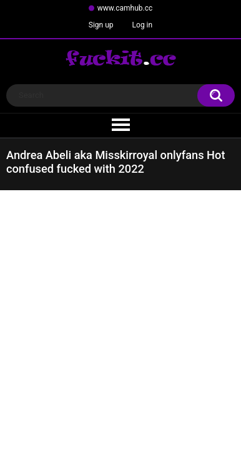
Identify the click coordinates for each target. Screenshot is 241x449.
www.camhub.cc (125, 8)
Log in (142, 25)
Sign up (101, 25)
